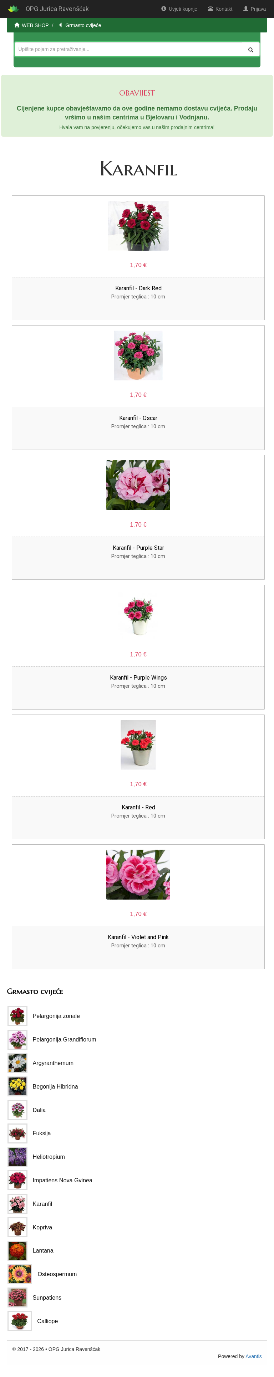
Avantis (253, 1356)
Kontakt (220, 9)
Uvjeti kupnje (179, 9)
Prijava (254, 9)
